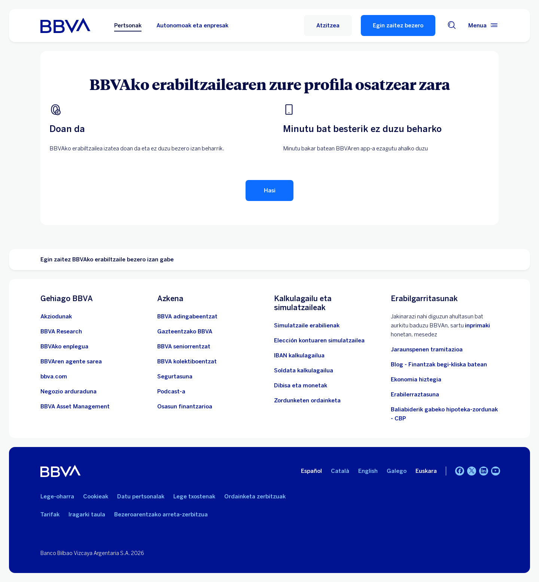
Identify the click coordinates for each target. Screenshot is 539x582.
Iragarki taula (86, 514)
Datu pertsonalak (140, 496)
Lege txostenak (194, 496)
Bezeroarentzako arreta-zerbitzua (161, 514)
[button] (328, 25)
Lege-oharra (57, 496)
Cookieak (95, 496)
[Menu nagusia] (483, 25)
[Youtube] (495, 471)
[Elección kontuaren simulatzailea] (319, 340)
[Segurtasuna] (174, 376)
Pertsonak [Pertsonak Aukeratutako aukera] (127, 25)
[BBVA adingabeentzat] (187, 316)
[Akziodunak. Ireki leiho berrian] (56, 316)
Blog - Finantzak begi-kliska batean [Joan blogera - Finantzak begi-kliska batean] (439, 364)
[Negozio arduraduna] (68, 391)
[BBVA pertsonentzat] (65, 25)
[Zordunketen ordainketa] (307, 400)
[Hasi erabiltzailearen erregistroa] (269, 190)
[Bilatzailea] (451, 26)
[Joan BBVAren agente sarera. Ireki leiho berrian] (71, 361)
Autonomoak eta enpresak (192, 25)
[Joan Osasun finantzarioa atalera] (184, 406)
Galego (396, 471)
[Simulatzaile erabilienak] (306, 325)
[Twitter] (471, 471)
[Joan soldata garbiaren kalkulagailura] (303, 370)
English (368, 471)
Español (311, 471)
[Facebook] (459, 471)
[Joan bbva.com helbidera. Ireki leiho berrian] (53, 376)
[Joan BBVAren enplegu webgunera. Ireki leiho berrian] (64, 346)
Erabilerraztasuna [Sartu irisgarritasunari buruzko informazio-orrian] (415, 394)
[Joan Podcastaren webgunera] (171, 391)
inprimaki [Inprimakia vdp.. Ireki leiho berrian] (477, 325)
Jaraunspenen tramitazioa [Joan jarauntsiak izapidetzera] (427, 349)
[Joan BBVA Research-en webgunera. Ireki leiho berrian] (61, 331)
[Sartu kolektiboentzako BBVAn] (187, 361)
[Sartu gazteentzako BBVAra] (184, 331)
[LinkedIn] (483, 471)
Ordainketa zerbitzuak (255, 496)
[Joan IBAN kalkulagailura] (299, 355)
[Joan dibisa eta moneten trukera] (300, 385)
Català (340, 471)
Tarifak (50, 514)
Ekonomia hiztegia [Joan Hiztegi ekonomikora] (416, 379)
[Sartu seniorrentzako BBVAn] (183, 346)
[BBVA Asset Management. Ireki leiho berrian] (75, 406)
